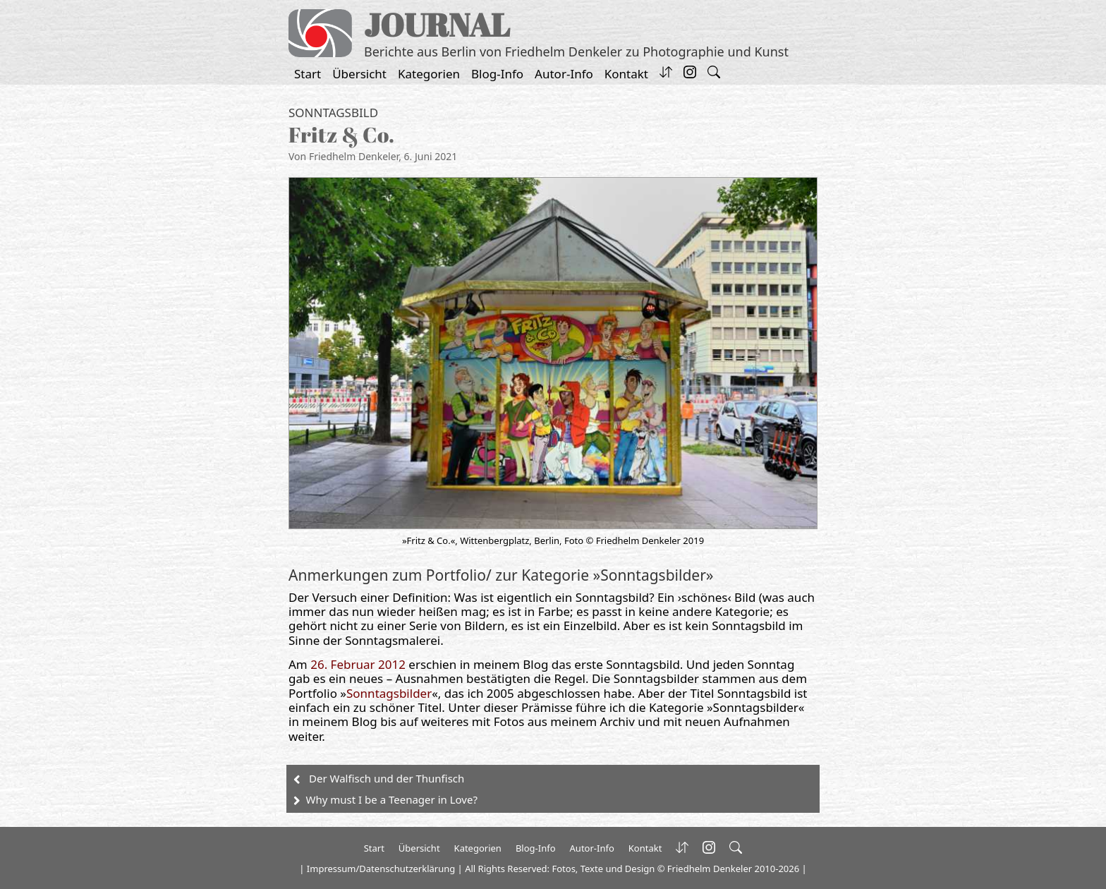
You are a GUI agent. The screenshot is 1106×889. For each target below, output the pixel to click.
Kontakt (626, 74)
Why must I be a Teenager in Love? (392, 799)
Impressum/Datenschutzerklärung (381, 868)
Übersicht (359, 74)
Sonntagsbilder (389, 693)
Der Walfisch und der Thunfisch (386, 778)
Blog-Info (497, 74)
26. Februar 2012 (358, 664)
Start (307, 74)
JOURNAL (437, 24)
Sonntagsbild (333, 112)
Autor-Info (564, 74)
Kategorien (429, 74)
